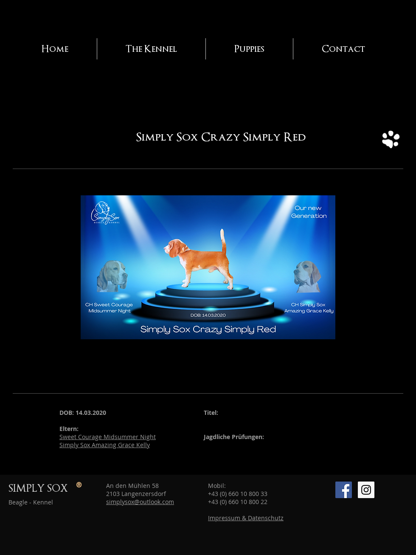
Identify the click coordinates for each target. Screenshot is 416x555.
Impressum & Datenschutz (246, 518)
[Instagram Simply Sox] (366, 490)
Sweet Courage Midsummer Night (107, 437)
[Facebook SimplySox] (343, 490)
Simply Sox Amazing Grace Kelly (104, 445)
